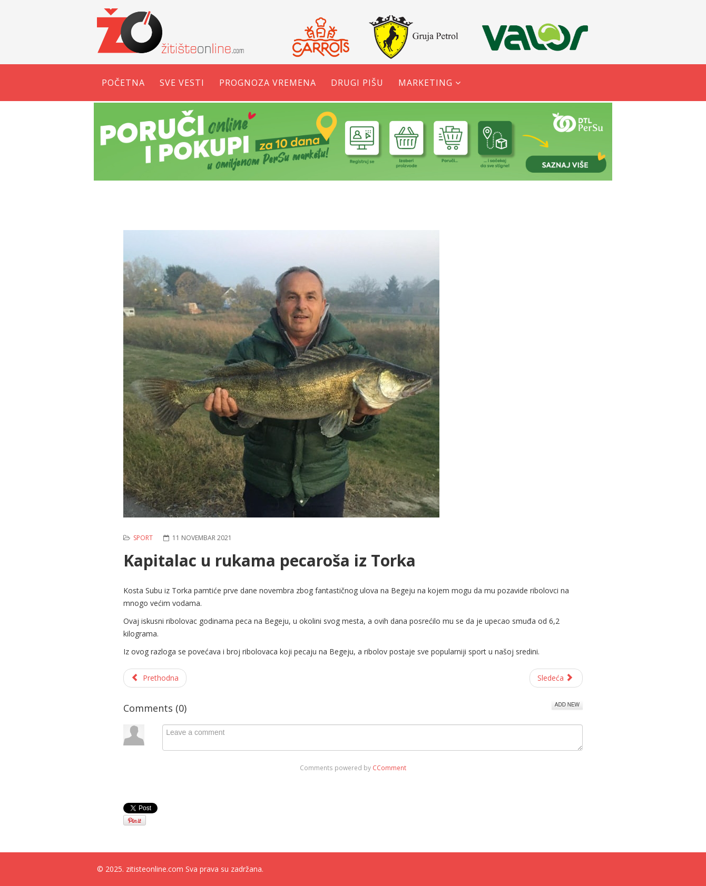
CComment (389, 767)
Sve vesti (182, 82)
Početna (123, 82)
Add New (567, 705)
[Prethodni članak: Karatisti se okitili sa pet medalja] (155, 678)
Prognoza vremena (267, 82)
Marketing (425, 82)
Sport (143, 537)
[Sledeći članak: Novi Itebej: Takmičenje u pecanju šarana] (556, 678)
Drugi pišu (357, 82)
